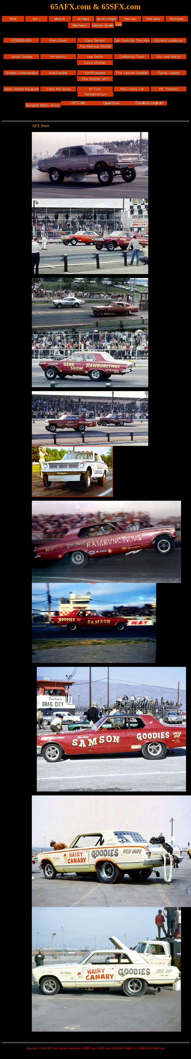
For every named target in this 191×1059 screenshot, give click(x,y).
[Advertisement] (17, 158)
